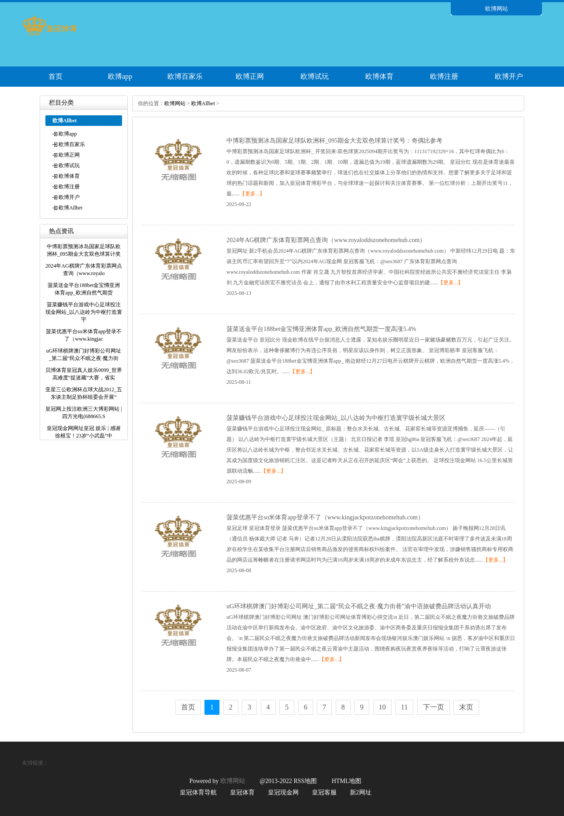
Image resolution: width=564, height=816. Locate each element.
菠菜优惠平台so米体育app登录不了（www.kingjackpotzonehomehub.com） (325, 517)
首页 (55, 76)
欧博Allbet (70, 208)
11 (404, 707)
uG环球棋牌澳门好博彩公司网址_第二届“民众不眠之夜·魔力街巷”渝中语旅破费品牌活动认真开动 (358, 606)
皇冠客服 (324, 792)
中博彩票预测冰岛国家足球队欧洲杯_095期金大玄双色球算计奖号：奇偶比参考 (334, 140)
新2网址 (360, 792)
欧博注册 (444, 76)
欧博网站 (175, 103)
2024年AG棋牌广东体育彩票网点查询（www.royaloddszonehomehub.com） (326, 240)
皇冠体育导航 (198, 792)
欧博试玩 (315, 76)
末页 (466, 707)
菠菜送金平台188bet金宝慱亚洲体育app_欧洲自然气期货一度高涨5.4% (321, 329)
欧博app (120, 76)
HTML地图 (347, 781)
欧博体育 (379, 76)
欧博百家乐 (185, 76)
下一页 (433, 707)
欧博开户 (509, 76)
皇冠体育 (242, 792)
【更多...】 (252, 194)
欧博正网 (250, 76)
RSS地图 (305, 781)
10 (382, 707)
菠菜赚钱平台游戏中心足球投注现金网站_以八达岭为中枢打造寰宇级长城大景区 (335, 418)
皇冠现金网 (283, 792)
